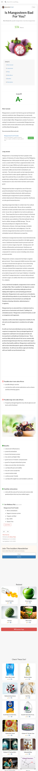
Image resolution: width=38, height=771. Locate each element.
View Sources (6, 534)
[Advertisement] (19, 363)
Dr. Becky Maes (12, 537)
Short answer (10, 64)
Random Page (19, 629)
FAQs (8, 71)
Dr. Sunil (12, 7)
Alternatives (10, 82)
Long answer (10, 68)
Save (33, 7)
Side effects (10, 75)
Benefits (9, 78)
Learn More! (7, 524)
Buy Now (31, 138)
